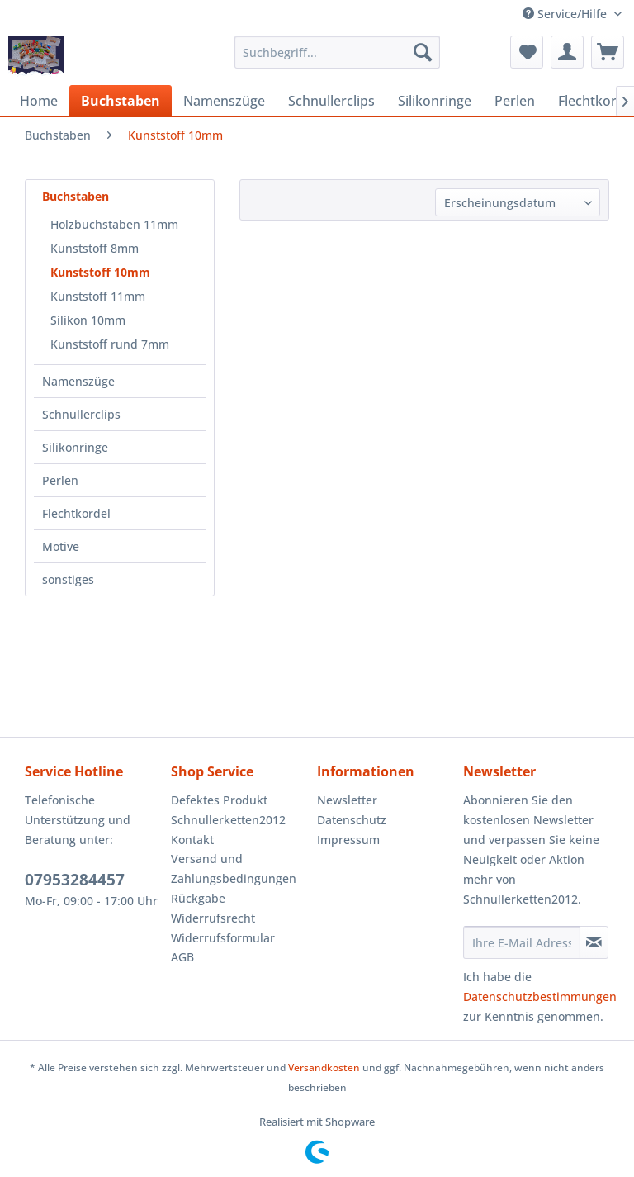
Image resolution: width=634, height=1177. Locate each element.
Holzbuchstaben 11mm (114, 224)
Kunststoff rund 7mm (109, 344)
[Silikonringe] (434, 100)
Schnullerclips (81, 414)
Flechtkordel (76, 513)
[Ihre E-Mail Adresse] (521, 942)
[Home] (38, 100)
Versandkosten (324, 1068)
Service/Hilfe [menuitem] (566, 13)
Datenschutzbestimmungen (540, 996)
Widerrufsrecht (213, 918)
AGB (182, 957)
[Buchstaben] (120, 100)
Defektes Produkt (219, 800)
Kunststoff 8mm (94, 248)
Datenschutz (351, 820)
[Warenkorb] (607, 52)
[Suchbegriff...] (337, 52)
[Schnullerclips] (331, 100)
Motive (60, 546)
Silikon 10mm (87, 320)
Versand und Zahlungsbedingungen (233, 868)
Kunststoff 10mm (100, 272)
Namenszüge (78, 381)
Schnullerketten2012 (228, 820)
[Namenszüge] (224, 100)
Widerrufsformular (223, 938)
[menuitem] (337, 52)
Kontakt (192, 839)
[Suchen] (422, 52)
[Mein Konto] (567, 52)
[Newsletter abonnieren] (594, 942)
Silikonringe (75, 447)
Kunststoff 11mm (97, 296)
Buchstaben (75, 196)
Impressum (348, 839)
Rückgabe (198, 898)
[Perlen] (514, 100)
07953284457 (75, 879)
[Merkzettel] (526, 52)
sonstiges (68, 579)
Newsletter (347, 800)
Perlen (60, 480)
